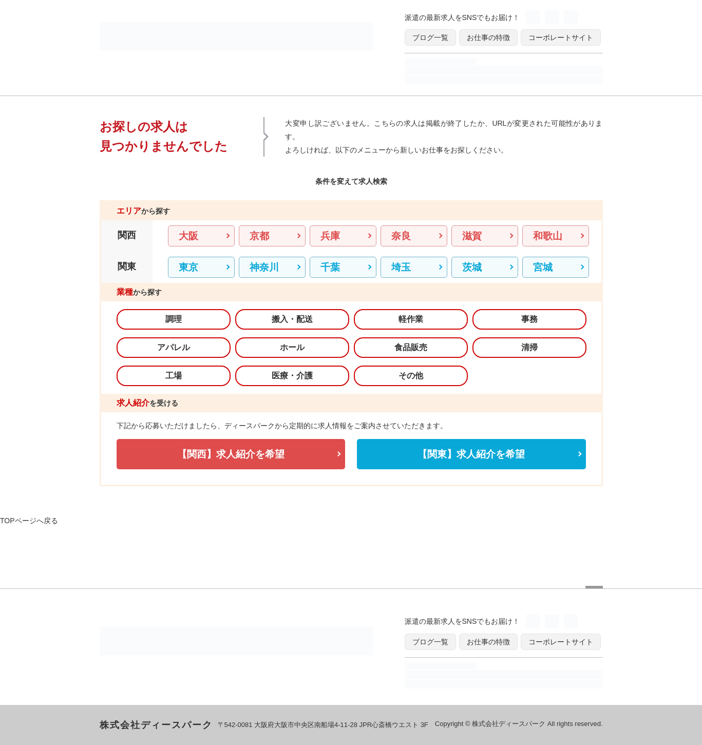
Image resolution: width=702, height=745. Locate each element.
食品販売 (410, 347)
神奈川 (264, 267)
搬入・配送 (292, 319)
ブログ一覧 (430, 37)
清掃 (529, 347)
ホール (292, 347)
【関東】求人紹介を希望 (471, 454)
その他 (411, 375)
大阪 (188, 236)
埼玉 (401, 267)
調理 (173, 319)
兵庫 (330, 236)
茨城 (472, 267)
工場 (173, 375)
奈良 (401, 236)
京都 (259, 236)
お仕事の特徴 (488, 37)
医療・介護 (292, 375)
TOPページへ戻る (29, 521)
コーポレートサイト (560, 37)
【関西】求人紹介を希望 (230, 454)
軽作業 (411, 319)
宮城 (543, 267)
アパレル (173, 347)
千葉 (330, 267)
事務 (529, 319)
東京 (188, 267)
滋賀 (472, 236)
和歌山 (547, 236)
